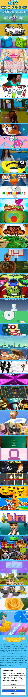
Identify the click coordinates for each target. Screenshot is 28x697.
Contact (24, 7)
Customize (13, 684)
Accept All (13, 691)
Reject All (14, 687)
